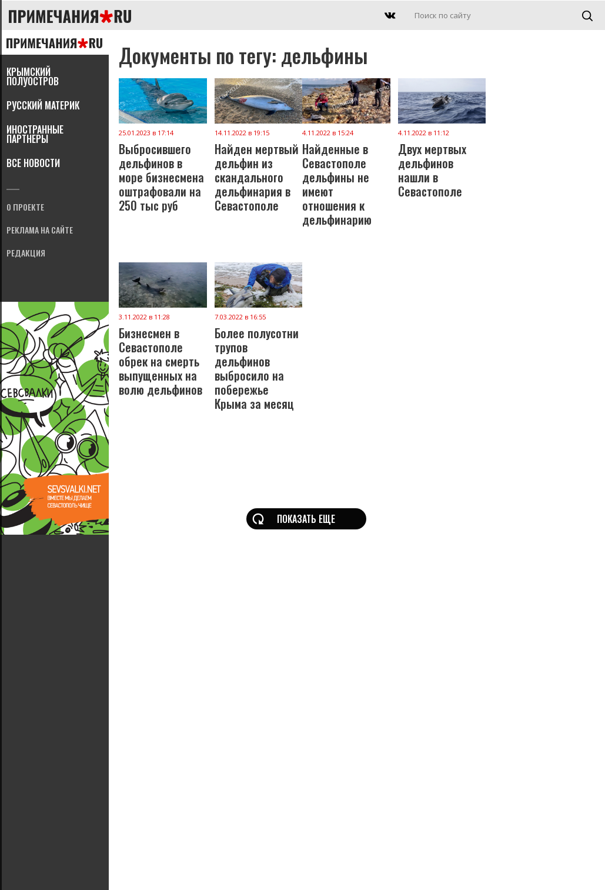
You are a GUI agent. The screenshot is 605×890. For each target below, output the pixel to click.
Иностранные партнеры (34, 135)
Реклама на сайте (39, 231)
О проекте (25, 208)
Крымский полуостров (32, 77)
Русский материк (42, 106)
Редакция (25, 254)
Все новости (33, 164)
